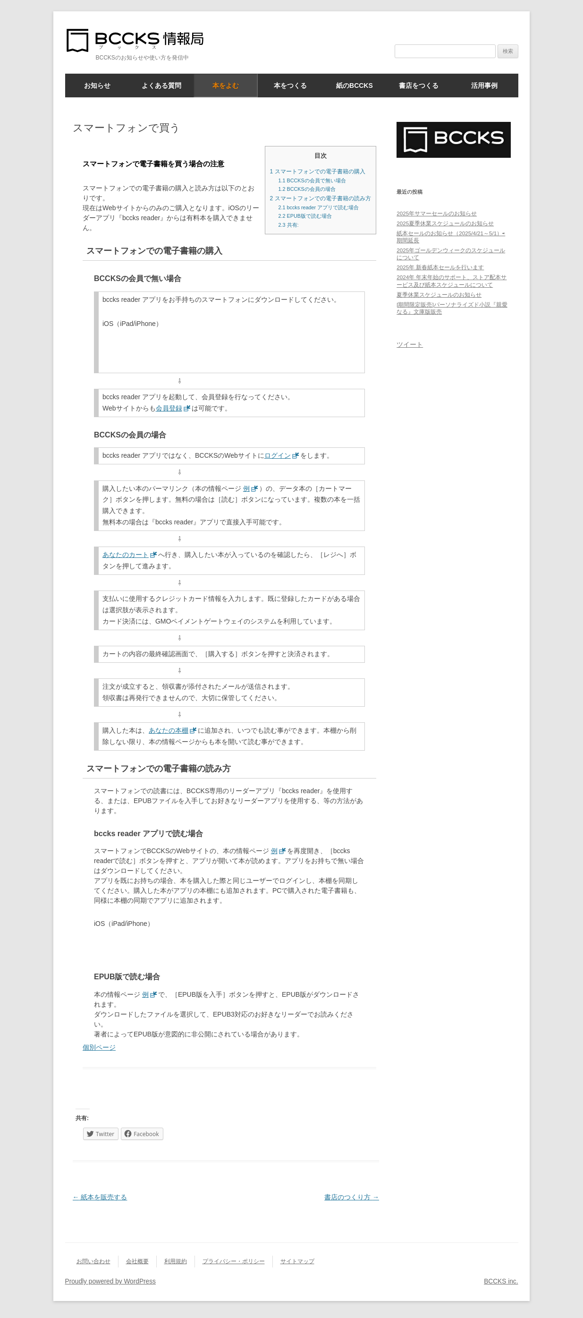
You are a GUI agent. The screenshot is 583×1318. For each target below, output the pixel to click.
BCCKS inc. (501, 1281)
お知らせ (97, 85)
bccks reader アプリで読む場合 (319, 207)
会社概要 (137, 1261)
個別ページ (99, 1047)
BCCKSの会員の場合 (307, 189)
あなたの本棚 (168, 730)
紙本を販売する (100, 1197)
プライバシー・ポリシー (234, 1261)
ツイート (410, 344)
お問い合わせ (93, 1261)
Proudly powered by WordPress (110, 1281)
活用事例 (484, 85)
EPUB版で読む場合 (305, 216)
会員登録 (169, 408)
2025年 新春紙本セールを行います (440, 267)
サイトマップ (297, 1261)
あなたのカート (125, 554)
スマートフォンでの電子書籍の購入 (317, 171)
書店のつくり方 (351, 1197)
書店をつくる (419, 85)
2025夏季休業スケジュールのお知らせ (445, 223)
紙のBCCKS (354, 85)
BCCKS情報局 (140, 40)
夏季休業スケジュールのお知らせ (439, 294)
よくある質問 (161, 85)
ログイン (277, 455)
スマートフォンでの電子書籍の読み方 (320, 198)
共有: (289, 225)
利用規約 (175, 1261)
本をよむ (225, 85)
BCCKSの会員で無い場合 (312, 180)
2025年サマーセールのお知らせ (437, 213)
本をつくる (290, 85)
